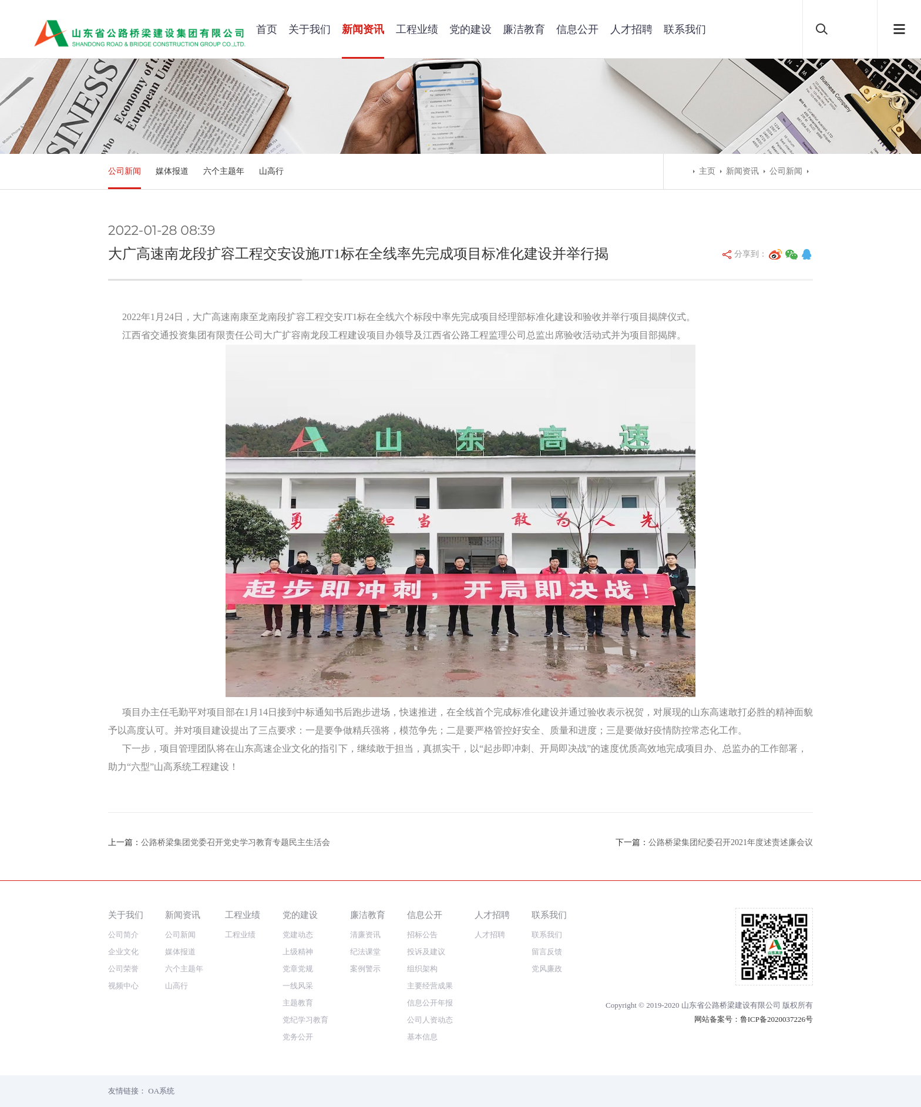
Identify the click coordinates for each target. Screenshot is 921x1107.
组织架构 (422, 968)
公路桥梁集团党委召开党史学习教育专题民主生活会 (235, 842)
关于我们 (309, 29)
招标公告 (422, 934)
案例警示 (365, 968)
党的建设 (470, 29)
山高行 (271, 171)
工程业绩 (417, 29)
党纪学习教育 (305, 1019)
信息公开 (577, 29)
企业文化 (123, 951)
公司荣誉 (123, 968)
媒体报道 (172, 171)
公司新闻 (124, 171)
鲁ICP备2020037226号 (776, 1019)
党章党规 (298, 968)
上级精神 (298, 951)
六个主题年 (223, 171)
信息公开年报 (430, 1002)
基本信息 (422, 1036)
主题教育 (298, 1002)
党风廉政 (547, 968)
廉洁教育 (524, 29)
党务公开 (298, 1036)
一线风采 (298, 985)
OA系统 (161, 1090)
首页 (266, 29)
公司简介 (123, 934)
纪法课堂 (365, 951)
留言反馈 (547, 951)
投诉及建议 (426, 951)
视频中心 (123, 985)
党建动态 (298, 934)
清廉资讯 (365, 934)
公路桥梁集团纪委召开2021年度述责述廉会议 (730, 842)
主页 (707, 171)
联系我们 (685, 29)
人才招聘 (631, 29)
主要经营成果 (430, 985)
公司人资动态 (430, 1019)
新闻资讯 (363, 29)
